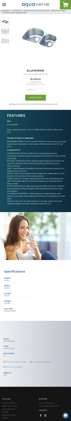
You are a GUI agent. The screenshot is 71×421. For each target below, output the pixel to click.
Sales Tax (5, 418)
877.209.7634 (49, 403)
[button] (4, 4)
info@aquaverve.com (51, 406)
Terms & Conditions (9, 403)
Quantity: (31, 89)
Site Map (5, 412)
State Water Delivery (9, 415)
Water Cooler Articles (9, 406)
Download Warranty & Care (16, 362)
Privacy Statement (8, 409)
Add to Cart (35, 98)
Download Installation (14, 367)
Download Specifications (42, 362)
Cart (65, 4)
